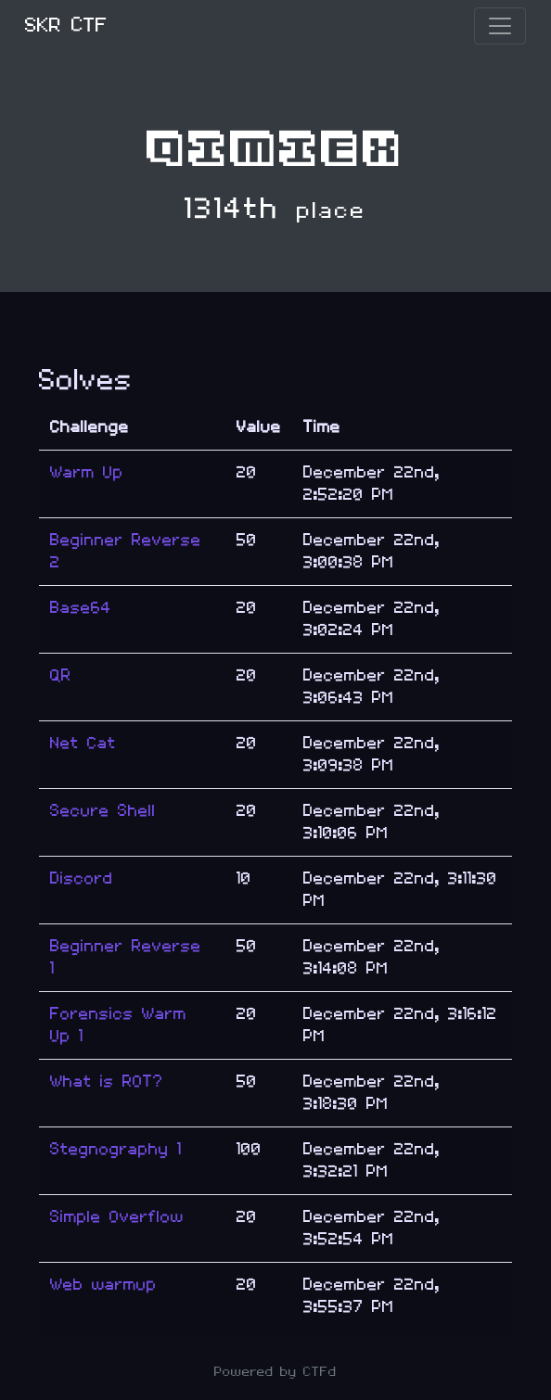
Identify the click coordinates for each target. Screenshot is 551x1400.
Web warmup (103, 1284)
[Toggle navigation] (500, 26)
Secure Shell (103, 811)
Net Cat (83, 743)
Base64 (80, 608)
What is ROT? (106, 1081)
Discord (81, 878)
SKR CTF (66, 25)
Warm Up (86, 472)
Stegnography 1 (116, 1149)
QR (60, 675)
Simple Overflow (117, 1217)
